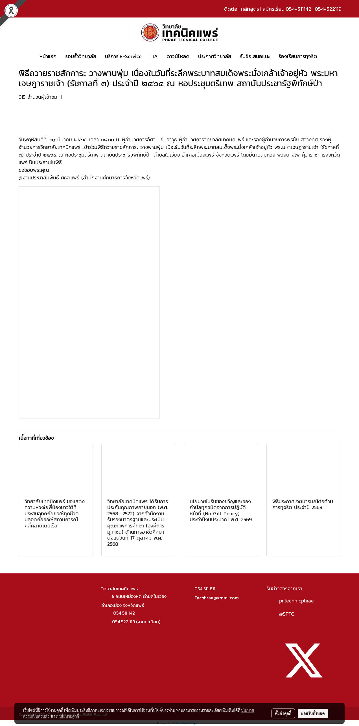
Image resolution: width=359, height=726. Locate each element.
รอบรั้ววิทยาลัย (80, 56)
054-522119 (328, 9)
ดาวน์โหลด (178, 56)
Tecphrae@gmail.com (216, 597)
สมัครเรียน (273, 9)
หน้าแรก (48, 56)
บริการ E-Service (123, 56)
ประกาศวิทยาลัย (214, 56)
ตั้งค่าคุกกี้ (283, 713)
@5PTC (286, 614)
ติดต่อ (230, 9)
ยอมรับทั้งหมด (313, 713)
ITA (154, 56)
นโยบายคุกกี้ (69, 716)
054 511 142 (124, 613)
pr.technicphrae (296, 600)
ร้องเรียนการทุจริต (298, 56)
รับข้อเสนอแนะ (255, 56)
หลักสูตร (250, 9)
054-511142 (298, 9)
